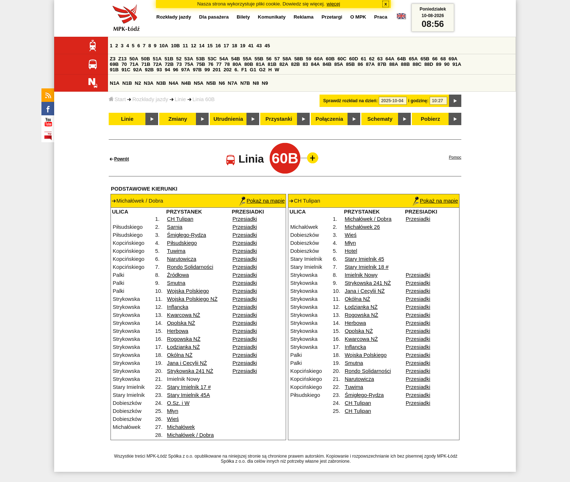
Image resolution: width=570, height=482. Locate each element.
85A (338, 64)
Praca (380, 17)
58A (286, 58)
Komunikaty (271, 17)
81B (272, 64)
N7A (233, 83)
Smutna (176, 283)
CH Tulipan (180, 219)
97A (185, 69)
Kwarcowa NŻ (183, 315)
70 (124, 64)
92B (149, 69)
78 (227, 64)
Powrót (121, 159)
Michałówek (181, 427)
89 (438, 64)
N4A (173, 83)
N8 (256, 83)
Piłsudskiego (182, 243)
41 (251, 45)
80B (248, 64)
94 (167, 69)
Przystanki (278, 119)
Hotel (351, 251)
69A (453, 58)
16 (218, 45)
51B (168, 58)
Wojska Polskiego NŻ (192, 299)
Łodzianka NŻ (183, 347)
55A (247, 58)
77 (219, 64)
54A (224, 58)
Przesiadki (244, 219)
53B (200, 58)
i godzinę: (418, 100)
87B (382, 64)
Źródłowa (178, 275)
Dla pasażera (214, 17)
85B (350, 64)
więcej (333, 4)
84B (326, 64)
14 (202, 45)
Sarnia (174, 227)
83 (305, 64)
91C (125, 69)
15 (210, 45)
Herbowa (177, 331)
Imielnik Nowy (361, 275)
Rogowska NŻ (183, 339)
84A (315, 64)
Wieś (173, 419)
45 (267, 45)
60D (353, 58)
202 (228, 69)
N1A (115, 83)
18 (234, 45)
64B (401, 58)
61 (363, 58)
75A (189, 64)
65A (413, 58)
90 (447, 64)
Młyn (172, 411)
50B (145, 58)
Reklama (304, 17)
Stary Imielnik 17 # (189, 387)
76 (210, 64)
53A (188, 58)
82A (283, 64)
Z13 (122, 58)
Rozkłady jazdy (150, 99)
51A (157, 58)
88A (393, 64)
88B (405, 64)
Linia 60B (204, 99)
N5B (211, 83)
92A (137, 69)
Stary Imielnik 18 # (367, 267)
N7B (245, 83)
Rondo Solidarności (190, 267)
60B (330, 58)
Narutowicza (181, 259)
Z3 (113, 58)
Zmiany (177, 119)
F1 (244, 69)
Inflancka (177, 307)
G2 (262, 69)
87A (370, 64)
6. (236, 69)
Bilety (243, 17)
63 (380, 58)
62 (371, 58)
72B (169, 64)
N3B (161, 83)
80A (237, 64)
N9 (265, 83)
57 (277, 58)
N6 (222, 83)
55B (258, 58)
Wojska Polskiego (188, 291)
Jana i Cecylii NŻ (187, 363)
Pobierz (430, 119)
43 (259, 45)
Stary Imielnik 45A (188, 395)
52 (179, 58)
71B (145, 64)
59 (309, 58)
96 (175, 69)
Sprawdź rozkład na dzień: (350, 100)
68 (443, 58)
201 (217, 69)
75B (200, 64)
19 (242, 45)
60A (318, 58)
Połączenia (329, 119)
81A (260, 64)
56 (269, 58)
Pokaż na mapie (262, 201)
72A (157, 64)
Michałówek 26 (362, 227)
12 (193, 45)
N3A (149, 83)
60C (341, 58)
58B (298, 58)
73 (179, 64)
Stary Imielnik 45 (364, 259)
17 (226, 45)
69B (114, 64)
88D (428, 64)
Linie (180, 99)
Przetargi (331, 17)
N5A (199, 83)
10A (163, 45)
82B (295, 64)
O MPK (358, 17)
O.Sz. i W (178, 403)
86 (360, 64)
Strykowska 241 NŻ (190, 371)
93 (159, 69)
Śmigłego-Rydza (186, 235)
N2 (138, 83)
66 (435, 58)
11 (185, 45)
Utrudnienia (228, 119)
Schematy (379, 119)
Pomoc (455, 157)
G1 (253, 69)
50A (133, 58)
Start (117, 99)
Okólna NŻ (179, 355)
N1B (127, 83)
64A (389, 58)
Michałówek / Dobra (190, 435)
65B (425, 58)
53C (212, 58)
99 (207, 69)
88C (417, 64)
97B (197, 69)
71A (134, 64)
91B (114, 69)
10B (175, 45)
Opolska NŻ (181, 323)
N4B (186, 83)
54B (235, 58)
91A (456, 64)
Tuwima (176, 251)
